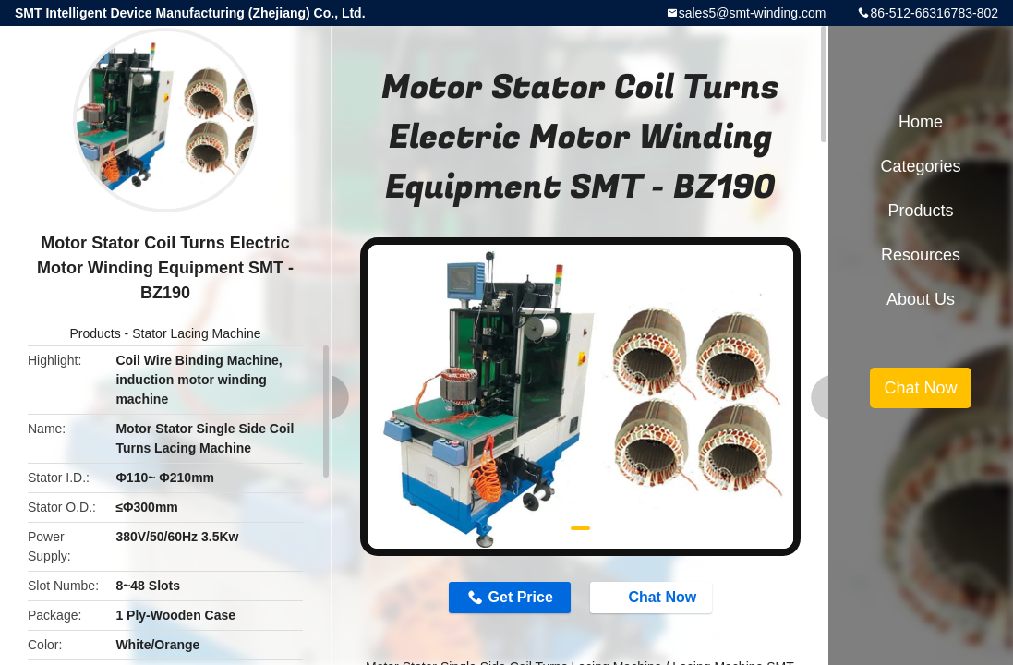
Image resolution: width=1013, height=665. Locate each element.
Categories (920, 166)
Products (94, 333)
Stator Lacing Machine (196, 333)
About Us (920, 299)
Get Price (520, 597)
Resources (920, 255)
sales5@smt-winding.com (752, 13)
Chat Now (652, 596)
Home (920, 122)
